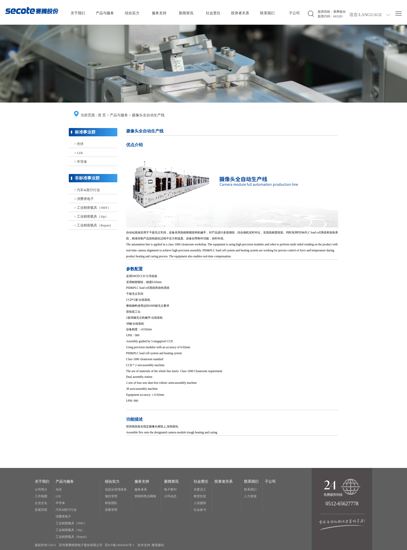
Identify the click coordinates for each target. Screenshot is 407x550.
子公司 (294, 13)
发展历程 (41, 510)
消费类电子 (63, 516)
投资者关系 (240, 13)
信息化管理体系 (116, 489)
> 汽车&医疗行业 (87, 190)
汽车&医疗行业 (66, 510)
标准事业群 (85, 132)
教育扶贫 (200, 496)
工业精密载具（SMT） (71, 523)
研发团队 (111, 503)
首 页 (102, 115)
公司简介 (41, 489)
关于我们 (78, 13)
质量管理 (111, 510)
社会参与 (200, 510)
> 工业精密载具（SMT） (92, 208)
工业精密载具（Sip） (70, 530)
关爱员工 (200, 489)
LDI (58, 496)
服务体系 (140, 489)
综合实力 (132, 13)
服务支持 (159, 13)
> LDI (78, 153)
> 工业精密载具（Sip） (91, 216)
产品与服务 (105, 13)
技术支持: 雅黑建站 (151, 545)
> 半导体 (80, 162)
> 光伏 (79, 144)
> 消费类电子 (84, 199)
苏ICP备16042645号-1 (119, 545)
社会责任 (213, 13)
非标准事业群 (87, 178)
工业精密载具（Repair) (71, 537)
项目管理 (111, 496)
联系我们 (267, 13)
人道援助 (200, 503)
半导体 (60, 503)
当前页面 (87, 115)
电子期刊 (170, 489)
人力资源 (250, 496)
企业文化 (41, 503)
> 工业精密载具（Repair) (92, 225)
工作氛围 (41, 496)
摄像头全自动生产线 (148, 115)
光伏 (59, 489)
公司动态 (170, 496)
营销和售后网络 (145, 496)
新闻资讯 (186, 13)
